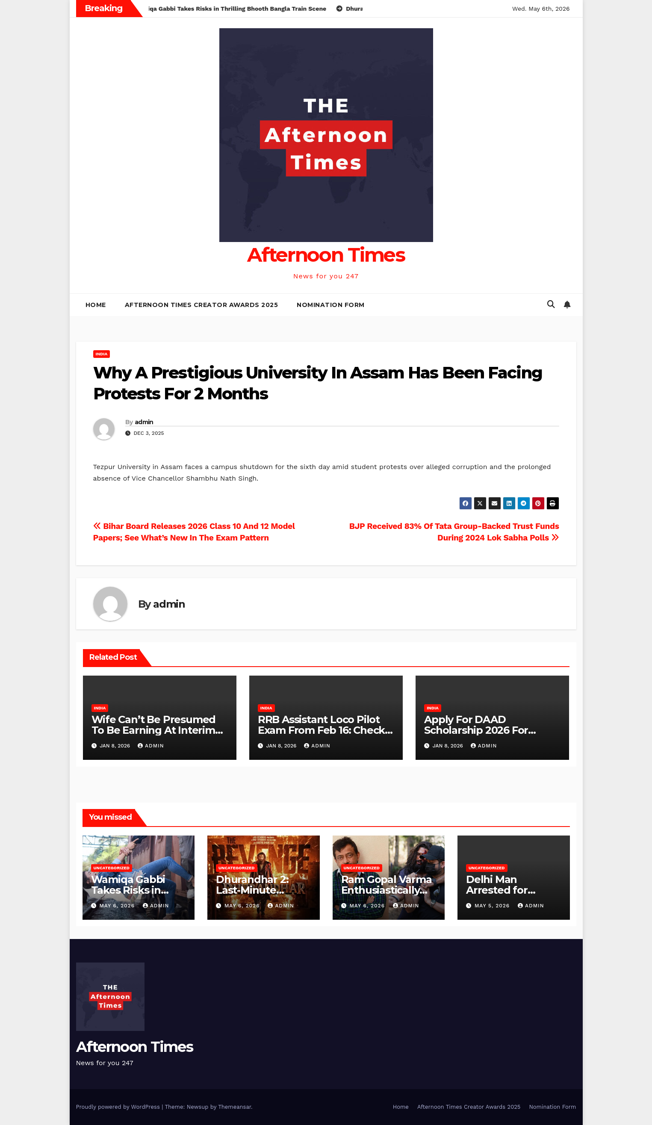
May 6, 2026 (117, 906)
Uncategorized (112, 867)
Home (96, 305)
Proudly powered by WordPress (119, 1107)
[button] (551, 304)
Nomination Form (331, 305)
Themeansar (234, 1107)
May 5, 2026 (493, 906)
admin (144, 422)
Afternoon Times (326, 254)
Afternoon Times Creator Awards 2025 (201, 305)
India (102, 353)
